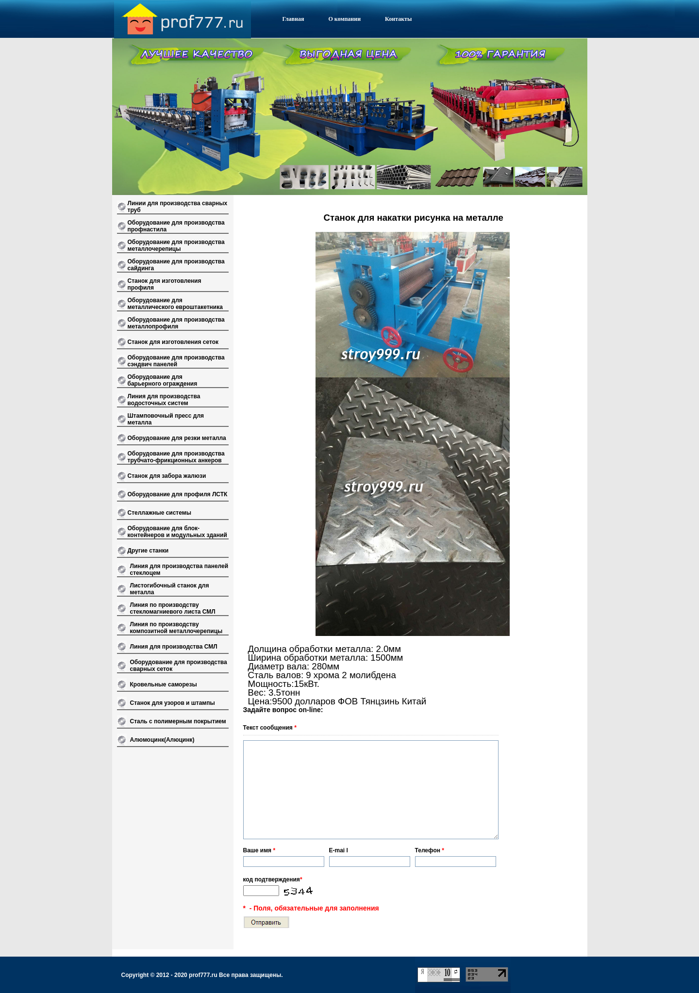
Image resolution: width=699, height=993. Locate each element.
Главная (293, 19)
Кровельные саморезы (163, 684)
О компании (344, 19)
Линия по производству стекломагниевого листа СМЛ (173, 608)
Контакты (398, 19)
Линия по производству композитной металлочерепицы (176, 628)
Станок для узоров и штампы (172, 703)
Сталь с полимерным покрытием (178, 721)
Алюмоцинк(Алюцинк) (162, 739)
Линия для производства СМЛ (173, 646)
